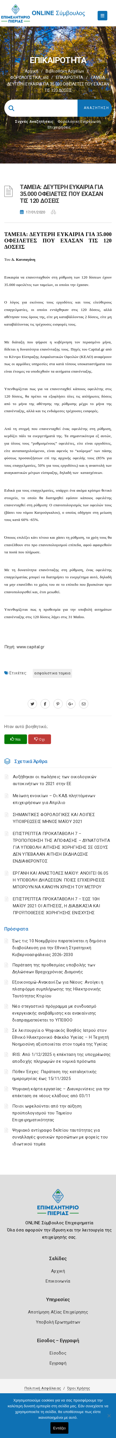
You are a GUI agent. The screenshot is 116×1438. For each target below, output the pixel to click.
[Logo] (58, 1206)
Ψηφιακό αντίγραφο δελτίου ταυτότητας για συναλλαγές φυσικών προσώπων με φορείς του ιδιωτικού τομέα (60, 1137)
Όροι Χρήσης (78, 1388)
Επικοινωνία (58, 1281)
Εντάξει (59, 1428)
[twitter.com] (32, 704)
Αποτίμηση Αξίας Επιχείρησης (58, 1312)
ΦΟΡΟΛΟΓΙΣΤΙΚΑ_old (29, 77)
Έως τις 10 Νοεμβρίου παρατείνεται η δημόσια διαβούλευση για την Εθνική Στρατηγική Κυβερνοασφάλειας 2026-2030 (59, 947)
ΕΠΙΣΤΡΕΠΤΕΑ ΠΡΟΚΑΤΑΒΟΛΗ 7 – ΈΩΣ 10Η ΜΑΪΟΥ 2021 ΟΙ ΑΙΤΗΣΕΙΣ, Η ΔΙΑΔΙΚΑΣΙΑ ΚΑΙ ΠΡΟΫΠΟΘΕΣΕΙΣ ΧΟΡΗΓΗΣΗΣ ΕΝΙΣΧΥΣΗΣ (56, 905)
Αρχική (31, 71)
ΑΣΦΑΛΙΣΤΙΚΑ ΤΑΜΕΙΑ (52, 673)
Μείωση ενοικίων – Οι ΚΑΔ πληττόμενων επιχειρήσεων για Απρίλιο (54, 799)
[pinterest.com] (58, 704)
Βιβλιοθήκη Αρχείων (65, 71)
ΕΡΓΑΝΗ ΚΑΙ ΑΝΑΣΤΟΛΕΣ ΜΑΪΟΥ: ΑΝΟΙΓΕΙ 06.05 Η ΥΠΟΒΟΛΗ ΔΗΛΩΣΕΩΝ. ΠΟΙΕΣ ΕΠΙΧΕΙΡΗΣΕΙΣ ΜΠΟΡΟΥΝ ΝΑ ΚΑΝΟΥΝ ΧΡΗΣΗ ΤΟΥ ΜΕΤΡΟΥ (60, 880)
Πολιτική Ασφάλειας (43, 1388)
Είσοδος (58, 1353)
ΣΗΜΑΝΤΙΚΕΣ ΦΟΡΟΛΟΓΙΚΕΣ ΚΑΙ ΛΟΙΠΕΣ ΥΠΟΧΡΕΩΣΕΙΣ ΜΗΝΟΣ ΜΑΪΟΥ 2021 (54, 818)
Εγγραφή (58, 1363)
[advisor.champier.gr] (83, 704)
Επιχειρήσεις (59, 127)
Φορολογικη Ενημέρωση (79, 121)
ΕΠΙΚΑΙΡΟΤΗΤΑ (69, 77)
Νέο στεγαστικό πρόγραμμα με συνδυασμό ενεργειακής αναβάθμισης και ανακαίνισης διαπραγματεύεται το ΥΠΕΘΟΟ (54, 1013)
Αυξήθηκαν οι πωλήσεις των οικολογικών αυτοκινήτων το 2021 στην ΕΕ (54, 780)
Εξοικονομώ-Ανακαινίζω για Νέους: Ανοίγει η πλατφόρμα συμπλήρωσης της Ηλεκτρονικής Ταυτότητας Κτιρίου (57, 989)
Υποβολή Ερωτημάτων (58, 1322)
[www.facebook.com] (45, 704)
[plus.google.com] (70, 704)
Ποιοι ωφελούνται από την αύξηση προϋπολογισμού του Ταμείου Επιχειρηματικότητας (47, 1113)
